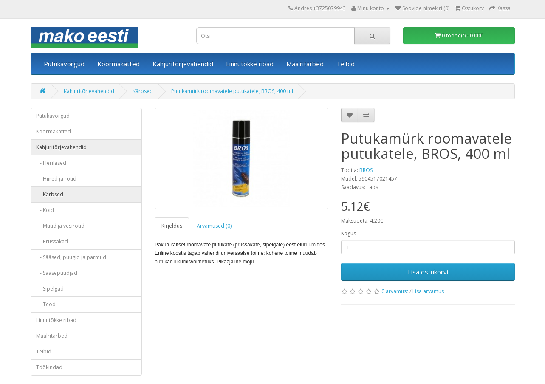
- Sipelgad (50, 288)
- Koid (45, 210)
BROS (366, 170)
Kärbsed (143, 91)
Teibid (345, 63)
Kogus (348, 233)
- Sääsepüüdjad (56, 273)
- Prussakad (52, 241)
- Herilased (51, 163)
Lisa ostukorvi (428, 272)
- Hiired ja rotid (56, 178)
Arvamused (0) (214, 225)
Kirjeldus (171, 225)
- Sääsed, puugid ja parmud (71, 257)
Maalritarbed (305, 63)
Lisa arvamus (428, 291)
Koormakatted (118, 63)
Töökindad (49, 367)
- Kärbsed (49, 194)
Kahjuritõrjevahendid (182, 63)
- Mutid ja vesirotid (60, 225)
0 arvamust (394, 291)
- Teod (46, 304)
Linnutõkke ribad (250, 63)
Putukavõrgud (64, 63)
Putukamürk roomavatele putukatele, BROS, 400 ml (232, 91)
